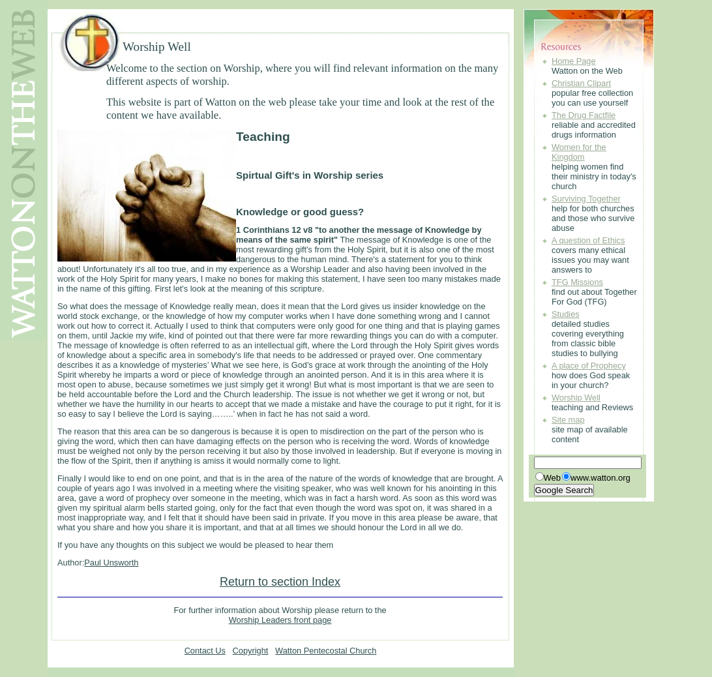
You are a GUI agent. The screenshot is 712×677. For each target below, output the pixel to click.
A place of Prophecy (589, 365)
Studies (566, 314)
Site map (568, 420)
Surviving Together (586, 198)
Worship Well (576, 397)
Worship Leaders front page (280, 620)
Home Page (574, 61)
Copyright (251, 650)
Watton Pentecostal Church (325, 650)
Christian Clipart (581, 83)
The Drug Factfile (584, 115)
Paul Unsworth (111, 562)
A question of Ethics (588, 240)
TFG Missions (577, 282)
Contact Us (205, 650)
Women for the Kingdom (579, 152)
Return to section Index (280, 581)
